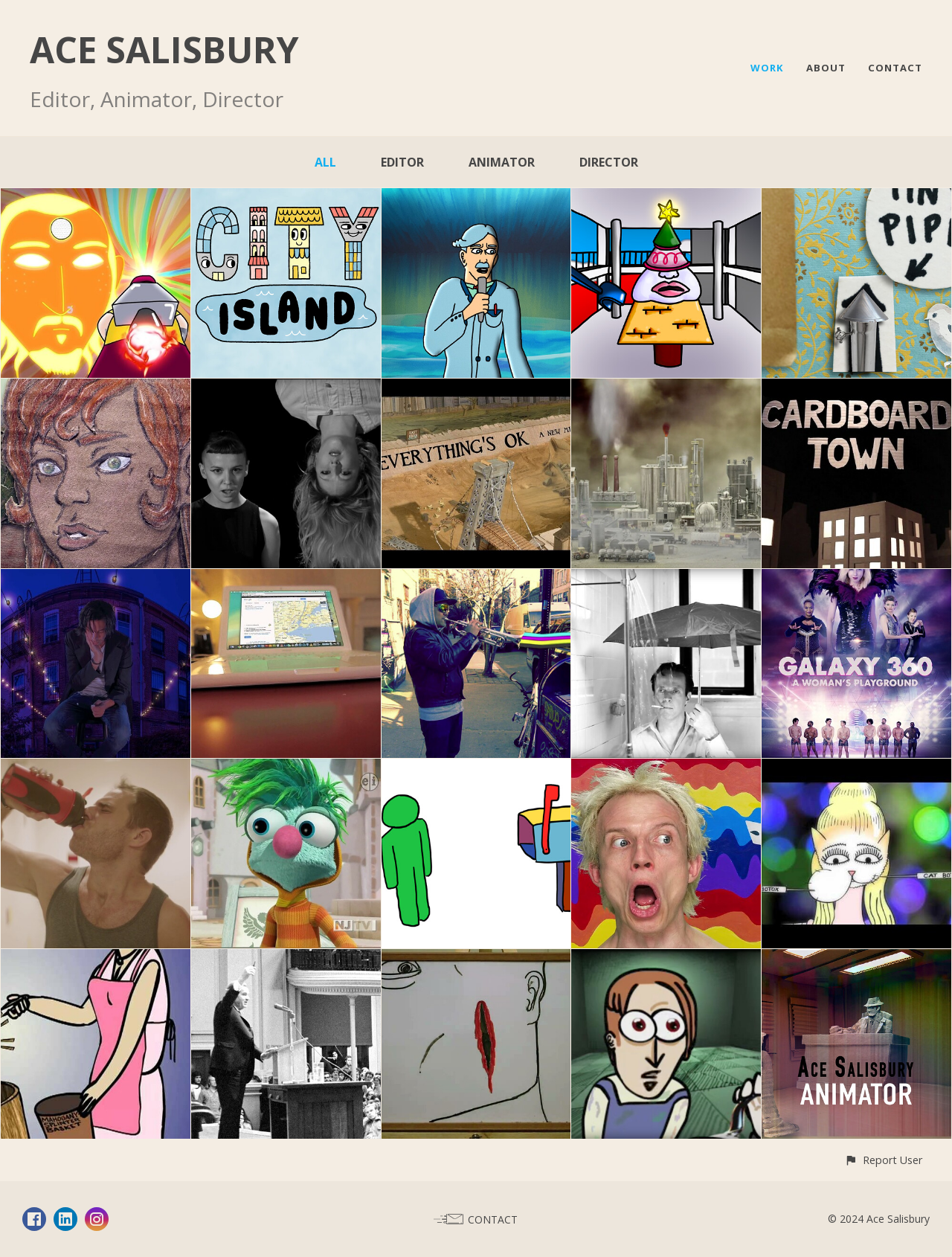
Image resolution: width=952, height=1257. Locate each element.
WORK (767, 67)
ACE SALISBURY (164, 49)
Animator (502, 162)
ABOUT (826, 67)
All (325, 162)
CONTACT (895, 67)
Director (608, 162)
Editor (402, 162)
